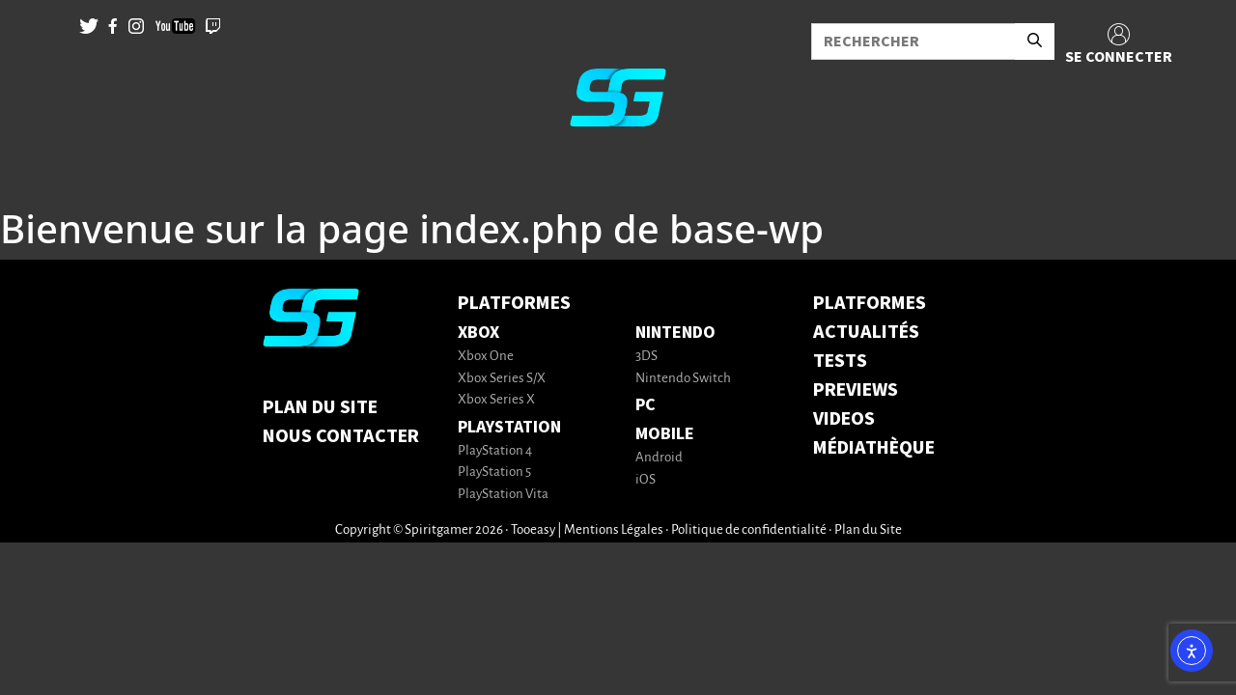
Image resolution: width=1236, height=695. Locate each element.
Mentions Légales (613, 530)
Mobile (664, 434)
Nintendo (675, 332)
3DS (646, 356)
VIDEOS (844, 418)
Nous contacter (341, 436)
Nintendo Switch (683, 379)
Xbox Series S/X (502, 379)
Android (659, 458)
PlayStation (509, 427)
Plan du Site (320, 407)
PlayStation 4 (495, 451)
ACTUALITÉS (866, 332)
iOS (645, 480)
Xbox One (486, 356)
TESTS (840, 361)
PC (645, 405)
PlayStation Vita (503, 494)
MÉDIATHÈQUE (874, 447)
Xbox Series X (496, 400)
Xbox (478, 332)
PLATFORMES (869, 303)
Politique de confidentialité (749, 530)
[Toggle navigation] (39, 174)
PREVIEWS (855, 389)
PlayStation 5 (494, 472)
